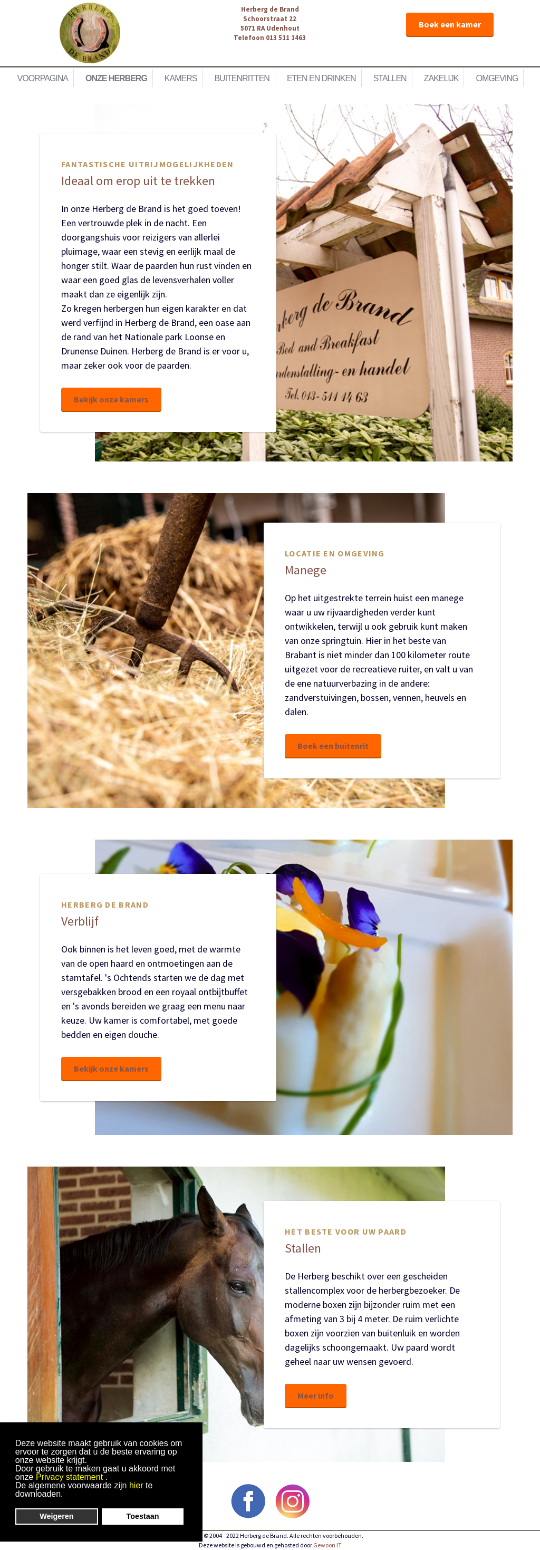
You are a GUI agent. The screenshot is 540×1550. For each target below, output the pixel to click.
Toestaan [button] (143, 1516)
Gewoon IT (327, 1545)
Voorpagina (42, 78)
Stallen (390, 78)
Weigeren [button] (57, 1516)
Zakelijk (441, 78)
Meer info (315, 1395)
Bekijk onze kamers (111, 399)
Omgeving (497, 78)
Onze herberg (116, 78)
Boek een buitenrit (333, 745)
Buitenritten (241, 78)
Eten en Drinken (321, 78)
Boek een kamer (450, 24)
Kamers (181, 78)
